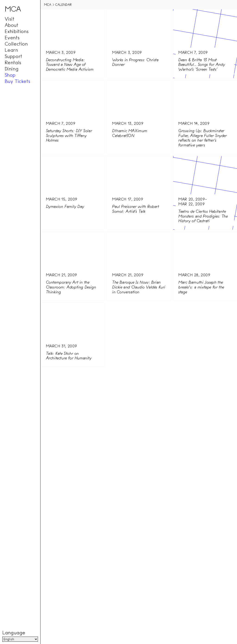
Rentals (13, 63)
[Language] (20, 639)
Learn (11, 50)
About (11, 25)
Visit (9, 19)
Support (13, 56)
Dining (12, 69)
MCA (47, 4)
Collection (16, 44)
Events (12, 38)
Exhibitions (17, 31)
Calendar (63, 4)
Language (13, 633)
